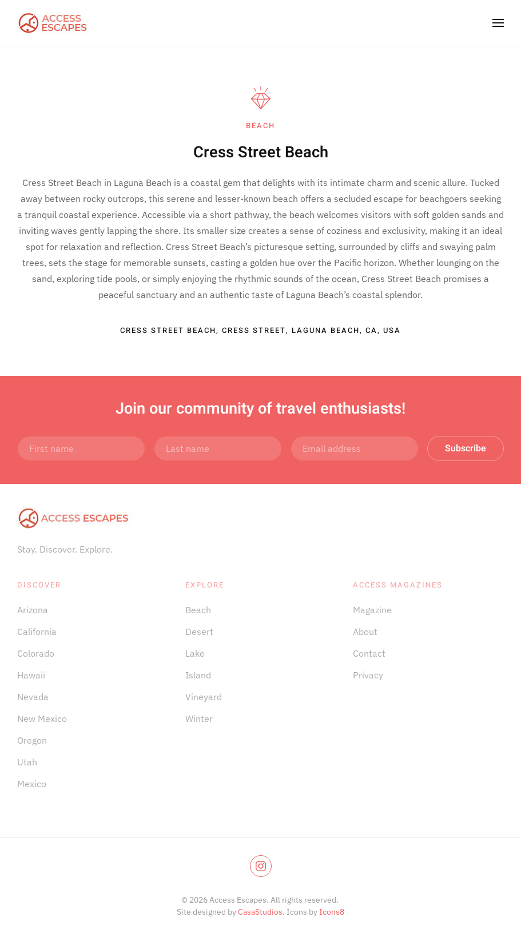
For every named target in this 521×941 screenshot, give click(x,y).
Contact (369, 653)
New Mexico (42, 718)
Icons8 (331, 912)
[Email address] (355, 448)
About (365, 631)
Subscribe (465, 448)
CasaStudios (260, 912)
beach (260, 125)
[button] (498, 23)
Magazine (372, 610)
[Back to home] (53, 23)
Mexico (31, 783)
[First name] (81, 448)
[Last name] (218, 448)
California (37, 631)
